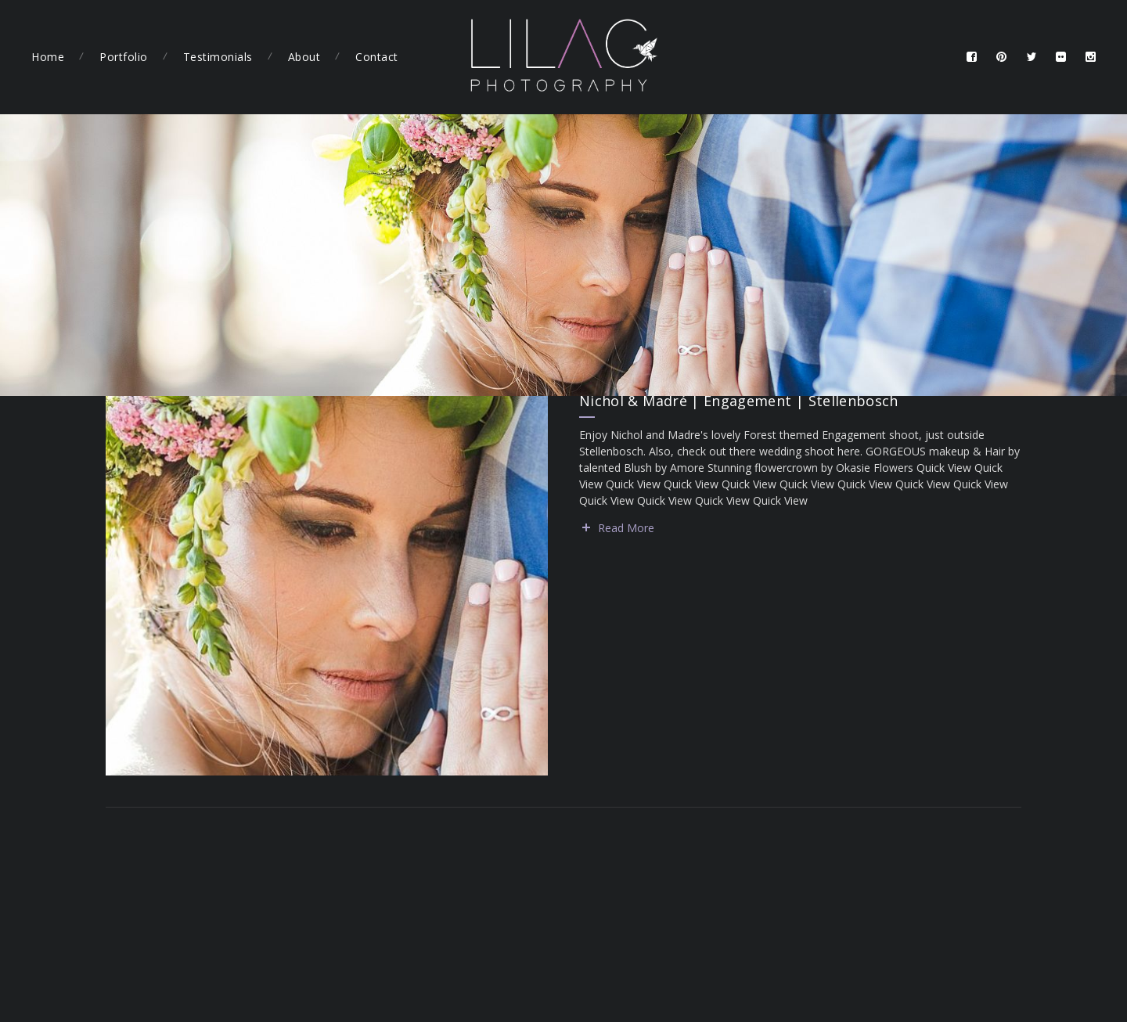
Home (47, 56)
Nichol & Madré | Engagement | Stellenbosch (738, 400)
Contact (376, 56)
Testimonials (218, 56)
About (304, 56)
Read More (626, 527)
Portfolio (123, 56)
